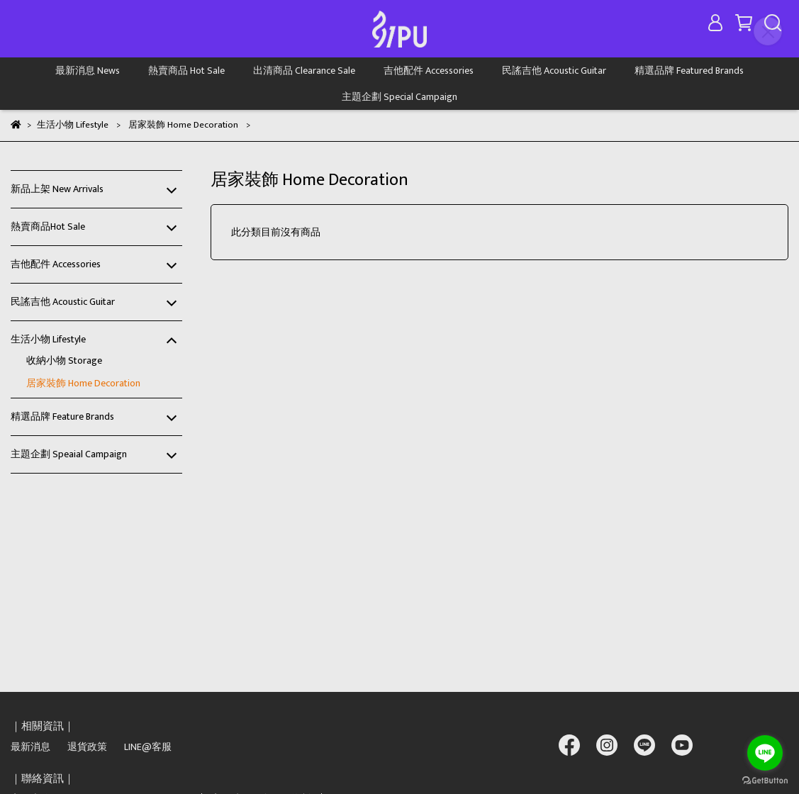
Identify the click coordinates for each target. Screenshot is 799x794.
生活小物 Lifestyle (48, 339)
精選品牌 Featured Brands (689, 70)
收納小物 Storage (64, 360)
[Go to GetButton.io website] (765, 780)
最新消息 (30, 747)
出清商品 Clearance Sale (304, 70)
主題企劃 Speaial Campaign (69, 454)
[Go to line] (765, 753)
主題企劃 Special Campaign (399, 96)
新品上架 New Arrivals (57, 189)
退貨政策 (87, 747)
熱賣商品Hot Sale (48, 226)
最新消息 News (87, 70)
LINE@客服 (148, 747)
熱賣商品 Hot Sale (186, 70)
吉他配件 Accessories (429, 70)
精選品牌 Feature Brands (62, 416)
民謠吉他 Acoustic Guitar (554, 70)
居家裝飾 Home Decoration (83, 383)
